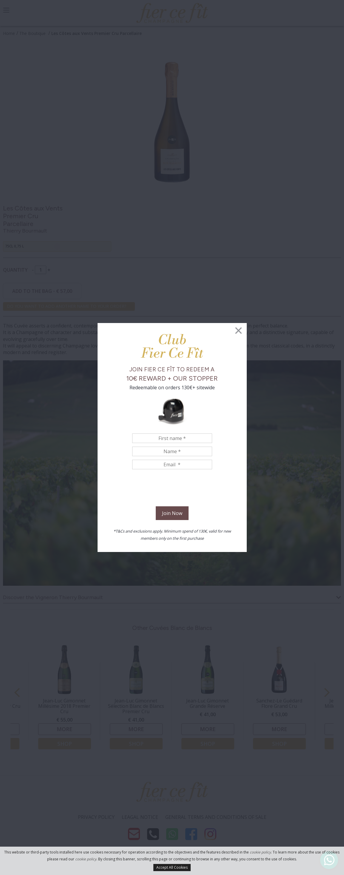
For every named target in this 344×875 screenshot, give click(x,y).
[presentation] (172, 488)
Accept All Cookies (172, 867)
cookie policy (260, 852)
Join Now (172, 513)
